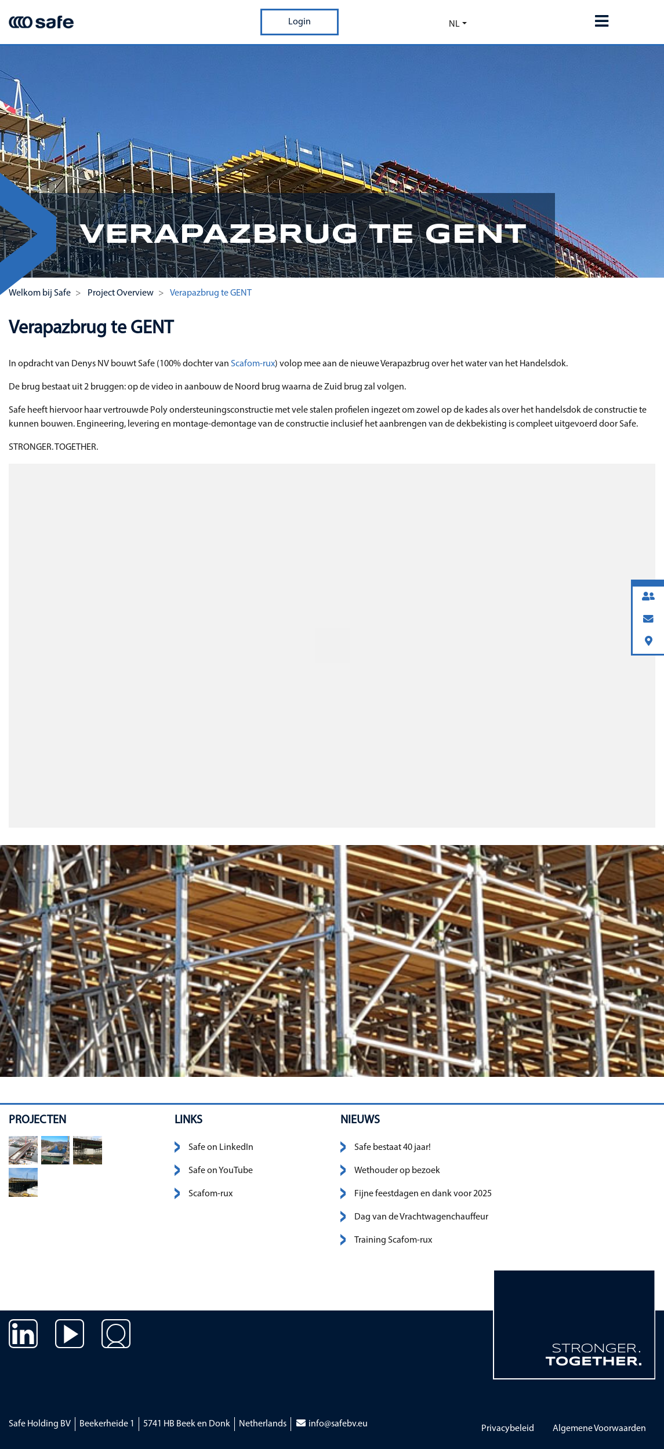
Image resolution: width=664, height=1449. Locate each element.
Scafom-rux (252, 364)
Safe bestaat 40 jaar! (392, 1147)
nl (454, 24)
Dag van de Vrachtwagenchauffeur (421, 1217)
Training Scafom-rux (393, 1240)
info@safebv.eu (331, 1424)
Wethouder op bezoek (397, 1170)
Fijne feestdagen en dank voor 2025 (423, 1194)
